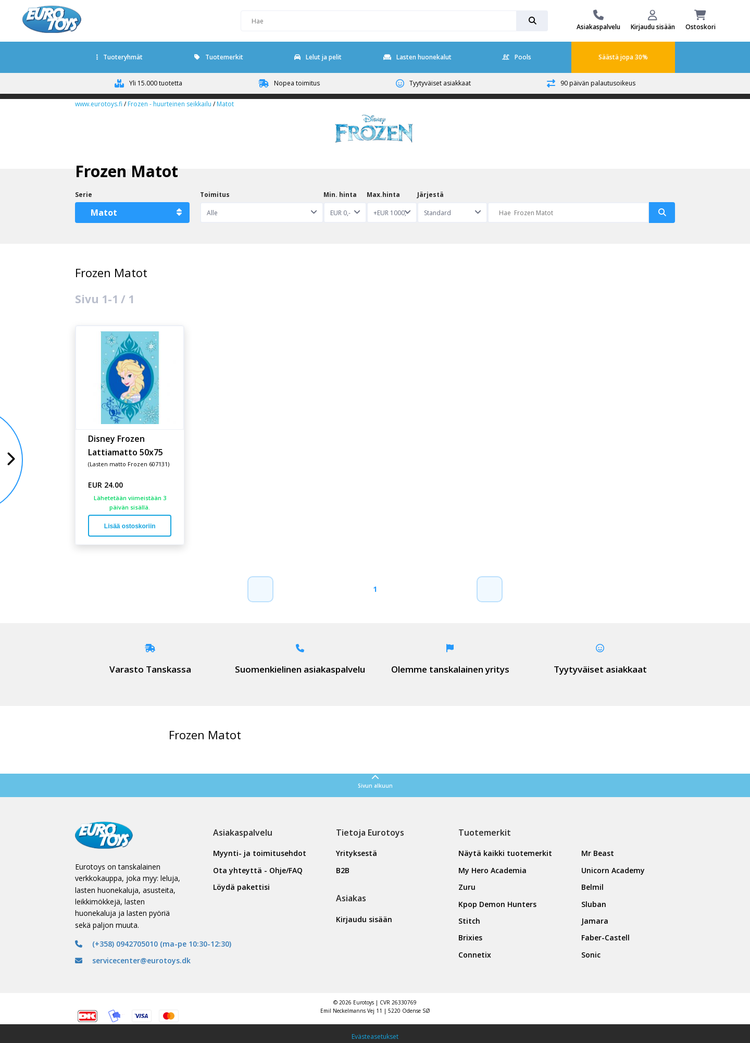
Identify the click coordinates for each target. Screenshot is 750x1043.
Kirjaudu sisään (364, 919)
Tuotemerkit (218, 57)
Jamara (594, 921)
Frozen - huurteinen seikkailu (169, 104)
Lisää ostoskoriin (130, 526)
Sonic (591, 955)
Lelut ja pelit (318, 57)
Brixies (470, 937)
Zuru (467, 887)
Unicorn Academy (613, 870)
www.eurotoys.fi (98, 104)
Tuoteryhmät (119, 57)
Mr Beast (597, 853)
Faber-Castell (605, 937)
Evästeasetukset (375, 1036)
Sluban (593, 904)
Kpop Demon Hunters (497, 904)
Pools (516, 57)
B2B (342, 870)
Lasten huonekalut (417, 57)
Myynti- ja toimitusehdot (259, 853)
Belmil (592, 887)
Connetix (474, 955)
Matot (225, 104)
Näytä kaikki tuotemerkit (505, 853)
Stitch (469, 921)
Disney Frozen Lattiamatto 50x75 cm (125, 445)
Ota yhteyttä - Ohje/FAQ (258, 870)
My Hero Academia (492, 870)
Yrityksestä (356, 853)
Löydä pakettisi (241, 887)
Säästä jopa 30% (623, 57)
